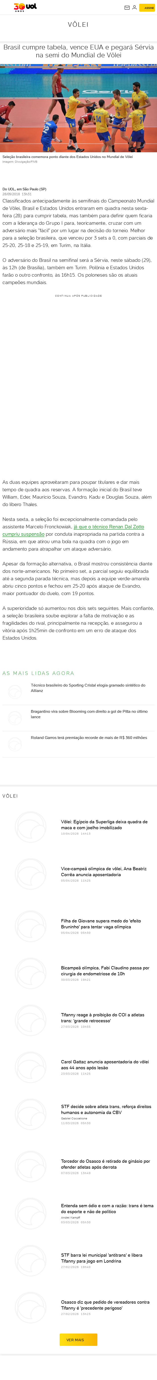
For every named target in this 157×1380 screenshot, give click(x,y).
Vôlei (78, 24)
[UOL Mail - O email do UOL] (127, 8)
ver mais (79, 1340)
